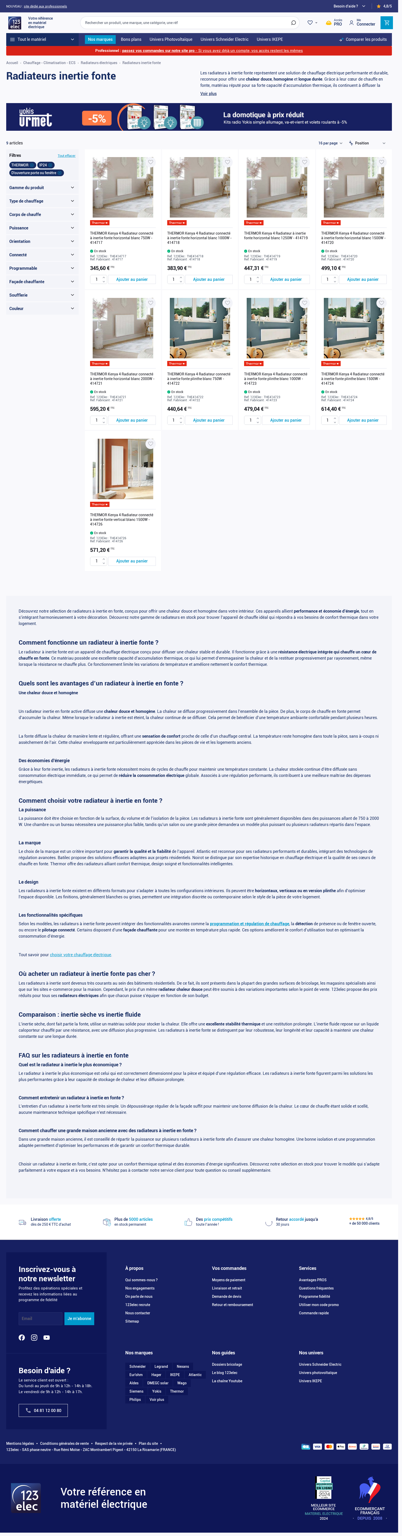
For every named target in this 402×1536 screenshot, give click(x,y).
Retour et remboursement (232, 1305)
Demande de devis (226, 1296)
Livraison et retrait (227, 1288)
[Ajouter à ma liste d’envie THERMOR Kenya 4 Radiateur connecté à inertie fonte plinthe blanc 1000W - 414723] (304, 303)
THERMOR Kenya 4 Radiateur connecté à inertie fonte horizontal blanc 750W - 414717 (121, 238)
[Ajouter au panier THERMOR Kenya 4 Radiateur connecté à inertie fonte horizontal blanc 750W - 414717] (132, 279)
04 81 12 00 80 (43, 1410)
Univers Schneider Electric (320, 1364)
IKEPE (175, 1375)
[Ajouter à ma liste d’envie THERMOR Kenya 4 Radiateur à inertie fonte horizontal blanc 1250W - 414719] (304, 162)
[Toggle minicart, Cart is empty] (387, 22)
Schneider (137, 1366)
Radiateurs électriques (99, 63)
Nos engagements (140, 1288)
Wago (182, 1383)
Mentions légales (20, 1443)
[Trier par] (371, 143)
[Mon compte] (361, 23)
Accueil (12, 63)
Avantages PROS (313, 1280)
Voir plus (208, 93)
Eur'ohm (136, 1375)
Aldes (133, 1383)
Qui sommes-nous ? (141, 1280)
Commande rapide (314, 1313)
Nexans (183, 1366)
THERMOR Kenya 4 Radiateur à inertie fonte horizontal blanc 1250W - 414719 (276, 235)
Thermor (177, 1391)
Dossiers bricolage (227, 1364)
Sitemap (132, 1321)
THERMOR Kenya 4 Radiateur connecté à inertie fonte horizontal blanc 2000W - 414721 (122, 378)
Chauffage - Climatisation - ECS (49, 63)
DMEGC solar (158, 1383)
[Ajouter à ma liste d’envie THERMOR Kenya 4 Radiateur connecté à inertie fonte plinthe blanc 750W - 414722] (227, 303)
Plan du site (148, 1443)
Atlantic (195, 1375)
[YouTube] (46, 1337)
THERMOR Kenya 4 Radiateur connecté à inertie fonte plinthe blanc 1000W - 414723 (275, 378)
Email (27, 1318)
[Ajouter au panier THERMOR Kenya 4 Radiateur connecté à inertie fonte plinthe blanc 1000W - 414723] (286, 420)
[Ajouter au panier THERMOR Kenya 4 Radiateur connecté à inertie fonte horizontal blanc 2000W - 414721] (132, 420)
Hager (156, 1375)
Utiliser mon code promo (319, 1305)
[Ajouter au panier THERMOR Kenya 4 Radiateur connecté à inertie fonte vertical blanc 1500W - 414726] (132, 561)
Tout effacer (67, 156)
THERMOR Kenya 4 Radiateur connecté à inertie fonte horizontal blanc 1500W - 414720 (353, 238)
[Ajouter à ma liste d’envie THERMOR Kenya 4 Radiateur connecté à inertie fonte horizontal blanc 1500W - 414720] (381, 162)
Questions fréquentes (316, 1288)
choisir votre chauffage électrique (80, 954)
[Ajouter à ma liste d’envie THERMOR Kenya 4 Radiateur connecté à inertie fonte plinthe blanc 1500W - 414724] (381, 303)
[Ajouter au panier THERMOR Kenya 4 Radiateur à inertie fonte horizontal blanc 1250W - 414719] (286, 279)
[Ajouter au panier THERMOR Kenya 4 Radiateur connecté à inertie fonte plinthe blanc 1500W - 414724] (363, 420)
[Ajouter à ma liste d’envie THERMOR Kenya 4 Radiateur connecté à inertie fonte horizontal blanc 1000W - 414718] (227, 162)
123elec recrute (137, 1305)
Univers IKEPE (310, 1381)
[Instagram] (34, 1337)
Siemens (136, 1391)
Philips (135, 1400)
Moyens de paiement (228, 1280)
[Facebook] (22, 1337)
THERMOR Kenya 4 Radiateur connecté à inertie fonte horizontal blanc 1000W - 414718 (199, 238)
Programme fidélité (314, 1296)
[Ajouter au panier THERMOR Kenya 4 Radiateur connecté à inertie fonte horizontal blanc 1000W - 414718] (209, 279)
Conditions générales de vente (64, 1443)
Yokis (156, 1391)
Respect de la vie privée (114, 1443)
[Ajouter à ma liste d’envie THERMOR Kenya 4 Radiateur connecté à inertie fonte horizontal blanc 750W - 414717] (150, 162)
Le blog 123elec (224, 1373)
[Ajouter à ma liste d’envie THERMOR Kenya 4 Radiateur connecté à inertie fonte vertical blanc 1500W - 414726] (150, 444)
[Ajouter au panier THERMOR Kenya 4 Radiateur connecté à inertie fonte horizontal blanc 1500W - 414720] (363, 279)
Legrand (161, 1366)
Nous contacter (137, 1313)
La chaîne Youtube (227, 1381)
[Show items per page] (330, 143)
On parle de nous (138, 1296)
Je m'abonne (79, 1318)
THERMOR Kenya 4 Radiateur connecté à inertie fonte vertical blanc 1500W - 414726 (121, 519)
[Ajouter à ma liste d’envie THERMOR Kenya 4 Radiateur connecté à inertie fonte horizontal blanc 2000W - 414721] (150, 303)
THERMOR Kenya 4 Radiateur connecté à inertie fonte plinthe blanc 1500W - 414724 (352, 378)
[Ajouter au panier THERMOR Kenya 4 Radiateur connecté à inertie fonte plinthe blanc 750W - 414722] (209, 420)
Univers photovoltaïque (318, 1373)
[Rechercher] (293, 23)
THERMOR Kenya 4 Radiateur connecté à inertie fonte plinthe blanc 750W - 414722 (198, 378)
